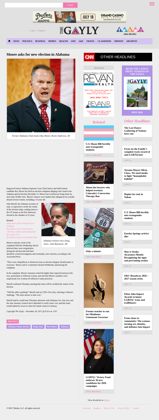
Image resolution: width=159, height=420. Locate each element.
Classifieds (104, 41)
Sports (52, 41)
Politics (27, 41)
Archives (131, 41)
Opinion (118, 41)
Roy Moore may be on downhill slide (22, 237)
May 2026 (137, 112)
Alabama (65, 327)
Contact (136, 408)
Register (42, 30)
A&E (81, 41)
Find (70, 5)
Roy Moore (52, 327)
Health (63, 41)
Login (32, 30)
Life (73, 41)
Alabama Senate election (18, 327)
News (16, 41)
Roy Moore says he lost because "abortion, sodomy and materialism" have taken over (21, 232)
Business (40, 41)
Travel (90, 41)
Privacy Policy (124, 408)
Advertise (87, 408)
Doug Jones (38, 327)
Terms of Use (109, 408)
